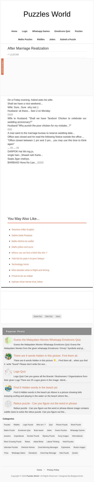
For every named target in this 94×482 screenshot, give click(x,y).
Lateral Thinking (53, 442)
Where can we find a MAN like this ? (29, 252)
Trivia (6, 453)
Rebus (27, 442)
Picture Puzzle (61, 425)
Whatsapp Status (18, 453)
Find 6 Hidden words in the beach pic (36, 387)
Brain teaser (39, 430)
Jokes (52, 39)
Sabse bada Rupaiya (22, 235)
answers (7, 436)
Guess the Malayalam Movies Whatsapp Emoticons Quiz (47, 339)
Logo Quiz (20, 371)
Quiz (51, 425)
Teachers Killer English (23, 229)
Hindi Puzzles (68, 442)
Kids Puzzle (64, 453)
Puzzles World (47, 14)
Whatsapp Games (41, 31)
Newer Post (38, 316)
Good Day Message (48, 453)
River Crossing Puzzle (12, 442)
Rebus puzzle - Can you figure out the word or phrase (45, 403)
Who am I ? (41, 425)
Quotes (75, 453)
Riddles (41, 39)
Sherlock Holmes (28, 447)
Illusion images (79, 447)
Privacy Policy (53, 470)
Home (14, 31)
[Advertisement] (30, 78)
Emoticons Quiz (62, 31)
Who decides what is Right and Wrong (30, 270)
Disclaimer (33, 453)
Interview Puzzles (11, 447)
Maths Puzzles (25, 39)
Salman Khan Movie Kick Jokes (27, 281)
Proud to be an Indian (22, 276)
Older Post (48, 316)
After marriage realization (28, 48)
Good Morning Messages (48, 447)
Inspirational (19, 436)
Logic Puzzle (28, 425)
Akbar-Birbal (38, 442)
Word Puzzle (76, 425)
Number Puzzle (33, 436)
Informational (77, 436)
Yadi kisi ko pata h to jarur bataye (28, 258)
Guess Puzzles (61, 430)
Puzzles (78, 31)
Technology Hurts (20, 264)
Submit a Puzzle (68, 39)
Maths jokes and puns (22, 247)
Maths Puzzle (9, 430)
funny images (63, 436)
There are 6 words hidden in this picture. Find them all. (46, 355)
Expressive (65, 447)
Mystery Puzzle (49, 436)
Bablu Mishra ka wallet (23, 241)
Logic (24, 31)
